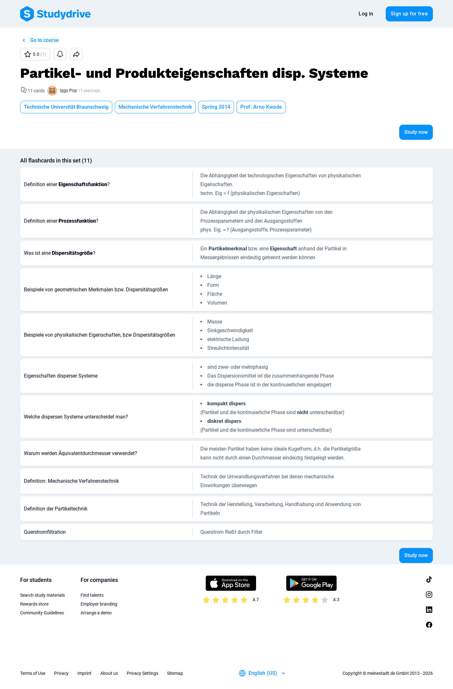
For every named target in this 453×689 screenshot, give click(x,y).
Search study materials (42, 595)
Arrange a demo (96, 612)
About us (109, 673)
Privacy (61, 673)
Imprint (84, 673)
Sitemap (175, 673)
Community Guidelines (42, 612)
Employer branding (99, 603)
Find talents (92, 595)
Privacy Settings (142, 673)
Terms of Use (32, 673)
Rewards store (34, 603)
